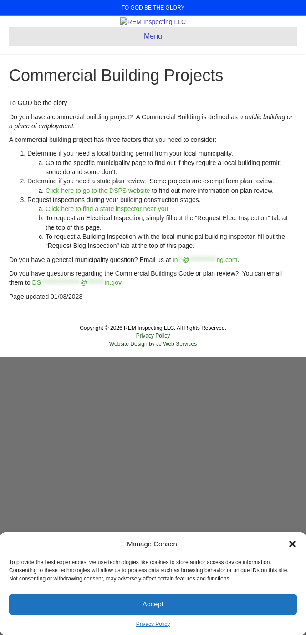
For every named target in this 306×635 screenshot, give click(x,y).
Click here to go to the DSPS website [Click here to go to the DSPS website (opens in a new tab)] (98, 468)
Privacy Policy (153, 624)
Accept (153, 604)
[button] (292, 544)
